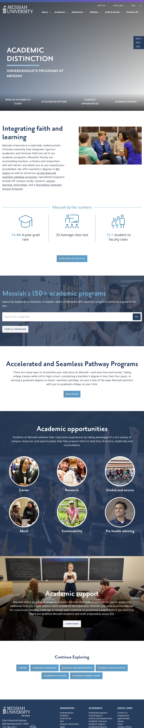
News (120, 724)
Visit (138, 42)
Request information (69, 724)
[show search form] (141, 5)
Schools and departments (77, 668)
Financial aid (65, 719)
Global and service (120, 475)
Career (24, 475)
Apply (139, 38)
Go (136, 317)
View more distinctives (72, 259)
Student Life (134, 11)
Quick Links (120, 5)
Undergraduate (67, 713)
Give (133, 5)
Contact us (122, 713)
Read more (72, 394)
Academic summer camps (86, 676)
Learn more (72, 624)
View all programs (15, 330)
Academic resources (44, 668)
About (46, 11)
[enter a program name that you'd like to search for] (72, 317)
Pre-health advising (120, 516)
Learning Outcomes (55, 676)
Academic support (97, 724)
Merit (24, 516)
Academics (61, 11)
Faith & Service (114, 11)
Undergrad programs (98, 713)
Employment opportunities (123, 717)
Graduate (64, 716)
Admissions (79, 11)
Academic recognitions (111, 668)
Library (23, 668)
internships (20, 185)
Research (72, 475)
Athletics (96, 11)
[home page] (17, 9)
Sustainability (72, 516)
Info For (103, 5)
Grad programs (95, 716)
